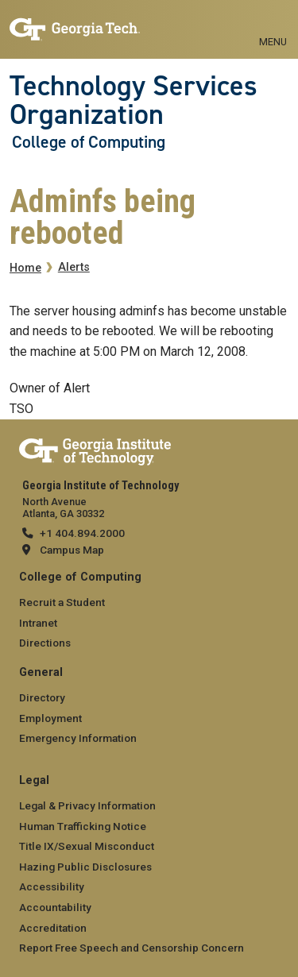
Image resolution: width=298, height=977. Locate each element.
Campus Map (72, 549)
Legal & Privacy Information (87, 805)
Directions (45, 642)
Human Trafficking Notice (82, 826)
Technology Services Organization (133, 100)
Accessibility (51, 886)
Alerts (74, 267)
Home (25, 268)
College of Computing (88, 142)
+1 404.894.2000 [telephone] (82, 533)
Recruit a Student (62, 602)
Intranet (38, 622)
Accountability (55, 907)
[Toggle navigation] (272, 24)
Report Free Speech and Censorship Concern (131, 947)
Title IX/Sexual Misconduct (86, 846)
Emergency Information (78, 738)
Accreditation (53, 927)
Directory (42, 697)
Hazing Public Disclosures (85, 866)
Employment (50, 718)
